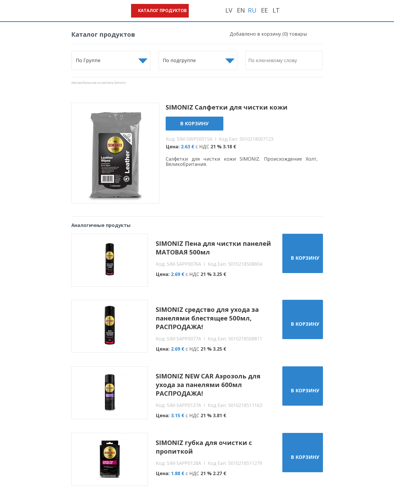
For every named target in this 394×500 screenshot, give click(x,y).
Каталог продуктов (162, 10)
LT (276, 10)
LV (228, 10)
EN (241, 10)
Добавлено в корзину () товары (268, 34)
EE (264, 10)
